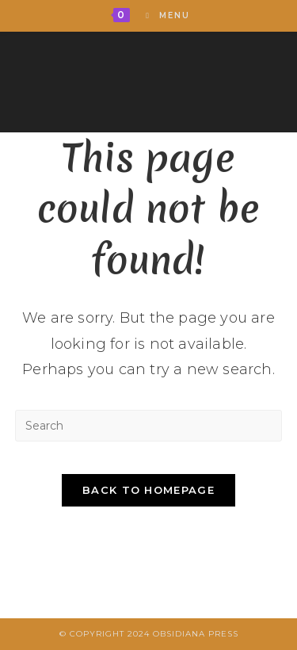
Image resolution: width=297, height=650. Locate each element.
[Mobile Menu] (162, 15)
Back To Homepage (148, 490)
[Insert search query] (149, 426)
